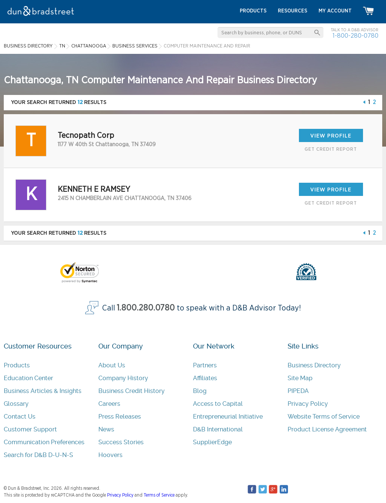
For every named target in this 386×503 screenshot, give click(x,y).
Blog (200, 390)
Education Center (28, 378)
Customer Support (30, 429)
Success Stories (121, 442)
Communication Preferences (44, 442)
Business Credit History (131, 390)
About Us (111, 365)
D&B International (218, 429)
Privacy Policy (308, 403)
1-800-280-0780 (355, 35)
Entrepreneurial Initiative (228, 416)
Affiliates (205, 378)
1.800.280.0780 (146, 308)
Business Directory (314, 365)
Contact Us (19, 416)
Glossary (16, 403)
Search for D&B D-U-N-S (38, 455)
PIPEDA (298, 390)
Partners (205, 365)
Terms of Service (159, 495)
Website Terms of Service (324, 416)
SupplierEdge (212, 442)
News (106, 429)
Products (17, 365)
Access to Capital (218, 403)
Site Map (300, 378)
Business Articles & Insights (42, 390)
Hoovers (110, 455)
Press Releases (119, 416)
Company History (123, 378)
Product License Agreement (327, 429)
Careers (109, 403)
